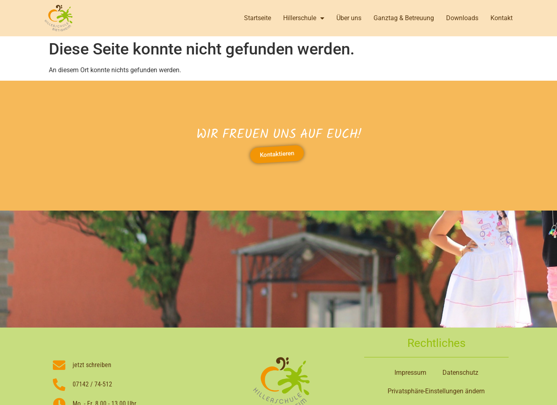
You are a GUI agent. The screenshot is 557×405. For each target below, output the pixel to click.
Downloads (462, 18)
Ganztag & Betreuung (403, 18)
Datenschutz (460, 372)
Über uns (348, 18)
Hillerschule (303, 18)
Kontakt (501, 18)
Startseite (257, 18)
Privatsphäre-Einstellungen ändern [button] (436, 391)
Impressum (410, 372)
